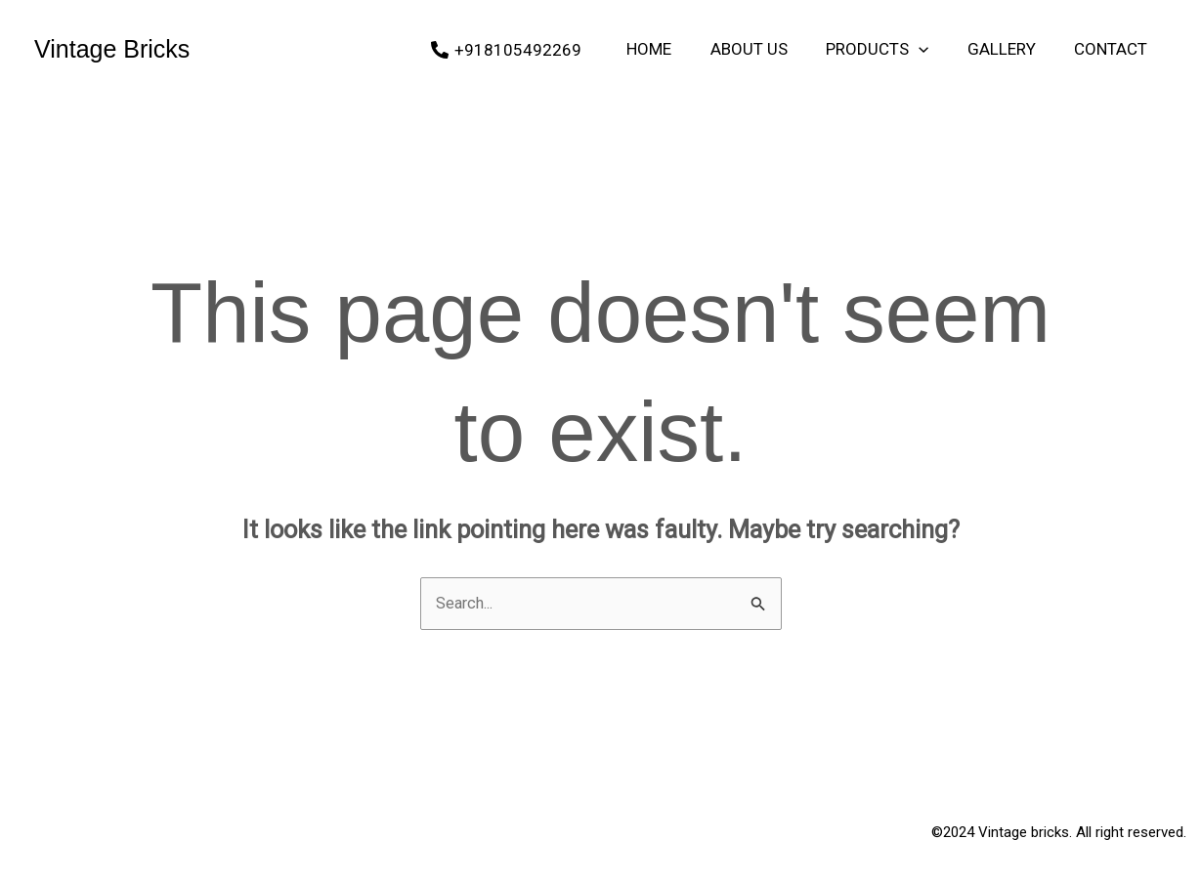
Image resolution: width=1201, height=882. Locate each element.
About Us (767, 49)
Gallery (1009, 49)
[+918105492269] (532, 50)
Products (890, 49)
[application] (932, 49)
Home (673, 49)
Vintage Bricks (112, 49)
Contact (1113, 49)
